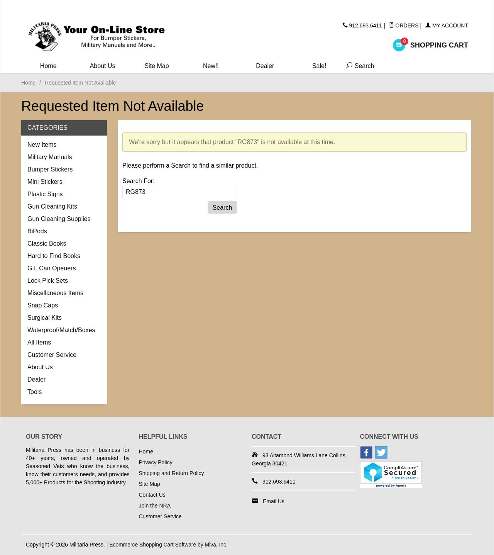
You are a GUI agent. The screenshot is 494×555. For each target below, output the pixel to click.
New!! (211, 66)
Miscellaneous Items (55, 293)
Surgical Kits (44, 317)
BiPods (37, 231)
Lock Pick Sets (47, 280)
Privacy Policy (156, 462)
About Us (102, 66)
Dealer (265, 66)
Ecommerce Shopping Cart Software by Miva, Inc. (169, 544)
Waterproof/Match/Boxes (61, 330)
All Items (39, 342)
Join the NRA (155, 505)
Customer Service (51, 354)
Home (48, 66)
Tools (34, 392)
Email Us (273, 501)
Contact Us (152, 495)
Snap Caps (42, 305)
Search (358, 66)
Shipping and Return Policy (171, 473)
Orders (404, 25)
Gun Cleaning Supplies (59, 219)
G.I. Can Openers (51, 268)
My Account (446, 25)
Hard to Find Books (53, 256)
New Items (42, 144)
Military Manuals (49, 157)
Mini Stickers (45, 181)
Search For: (138, 181)
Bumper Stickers (50, 169)
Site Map (156, 66)
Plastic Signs (45, 194)
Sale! (319, 66)
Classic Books (46, 243)
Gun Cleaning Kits (52, 206)
